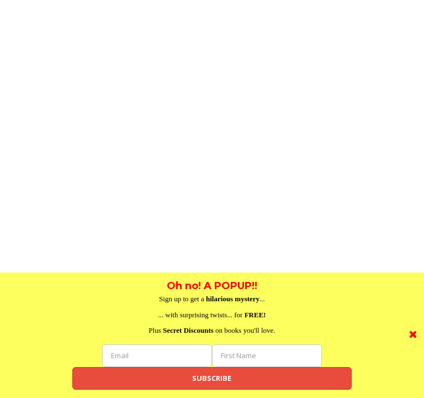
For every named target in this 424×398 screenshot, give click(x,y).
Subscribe (211, 378)
